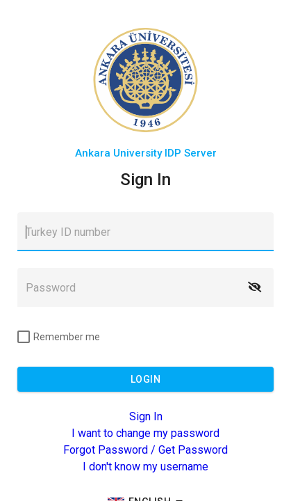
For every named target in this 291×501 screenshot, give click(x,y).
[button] (254, 287)
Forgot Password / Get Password (145, 449)
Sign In (146, 416)
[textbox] (145, 231)
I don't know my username (145, 466)
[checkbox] (58, 337)
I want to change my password (145, 433)
